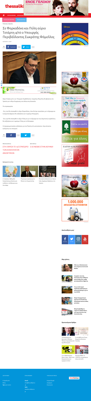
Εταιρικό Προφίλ (50, 380)
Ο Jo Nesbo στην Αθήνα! (41, 147)
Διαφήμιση (49, 382)
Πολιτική (5, 24)
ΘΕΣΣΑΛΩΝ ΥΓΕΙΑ (21, 19)
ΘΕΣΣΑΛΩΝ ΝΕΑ (11, 15)
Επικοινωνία (50, 385)
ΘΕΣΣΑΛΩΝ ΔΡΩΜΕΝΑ (23, 15)
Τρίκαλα (10, 24)
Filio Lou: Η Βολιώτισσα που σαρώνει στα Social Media (81, 266)
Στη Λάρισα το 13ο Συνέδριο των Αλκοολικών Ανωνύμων (15, 150)
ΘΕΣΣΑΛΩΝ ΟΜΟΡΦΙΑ (9, 19)
